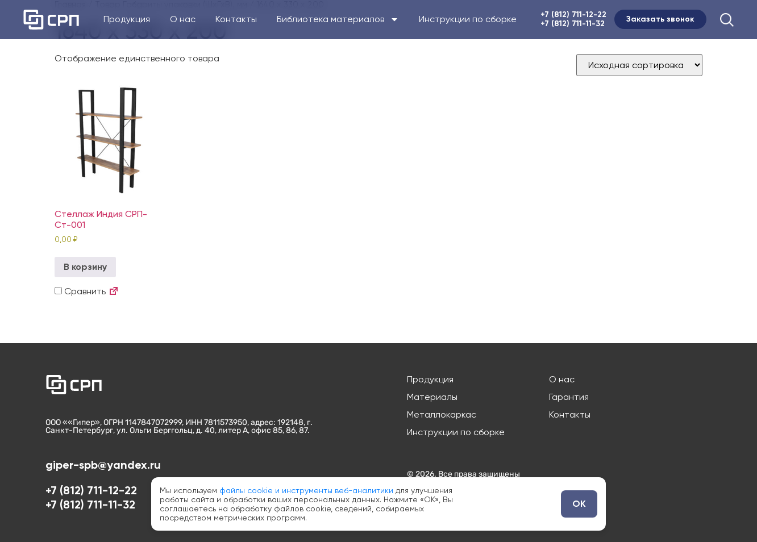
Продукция (126, 19)
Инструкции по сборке (468, 19)
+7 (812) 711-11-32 (572, 23)
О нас (183, 19)
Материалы (432, 397)
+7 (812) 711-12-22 (573, 14)
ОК (579, 503)
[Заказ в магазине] (639, 65)
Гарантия (569, 397)
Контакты (236, 19)
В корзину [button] (85, 266)
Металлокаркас (441, 414)
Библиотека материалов (338, 19)
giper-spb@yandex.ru (103, 465)
